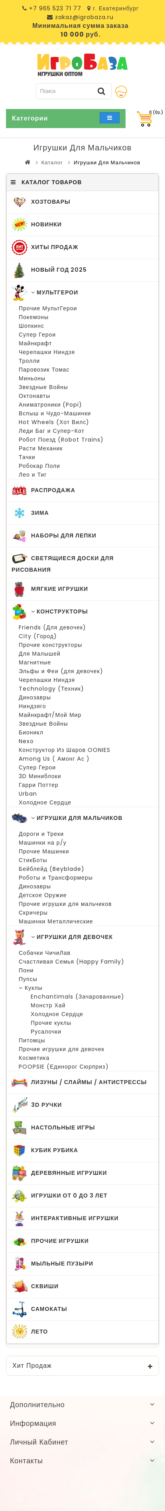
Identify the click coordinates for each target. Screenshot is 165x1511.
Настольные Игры (53, 1128)
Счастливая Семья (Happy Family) (71, 962)
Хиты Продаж (45, 247)
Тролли (29, 361)
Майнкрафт (35, 343)
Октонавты (34, 396)
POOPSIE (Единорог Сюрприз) (64, 1067)
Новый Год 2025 (49, 270)
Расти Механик (41, 448)
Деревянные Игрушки (59, 1173)
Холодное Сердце (45, 802)
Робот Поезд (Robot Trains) (61, 440)
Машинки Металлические (56, 921)
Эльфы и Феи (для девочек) (61, 671)
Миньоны (32, 378)
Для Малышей (40, 654)
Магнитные (35, 662)
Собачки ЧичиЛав (45, 953)
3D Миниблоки (40, 776)
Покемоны (34, 317)
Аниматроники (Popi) (50, 405)
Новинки (37, 225)
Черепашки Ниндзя (47, 352)
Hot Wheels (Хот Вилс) (54, 422)
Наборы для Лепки (54, 536)
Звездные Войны (43, 387)
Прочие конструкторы (50, 645)
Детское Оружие (43, 895)
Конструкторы (50, 612)
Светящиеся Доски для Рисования (63, 562)
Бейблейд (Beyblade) (51, 869)
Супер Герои (37, 335)
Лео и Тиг (33, 475)
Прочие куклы (51, 1023)
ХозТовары (41, 202)
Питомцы (32, 1040)
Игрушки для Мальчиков (107, 162)
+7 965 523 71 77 (55, 8)
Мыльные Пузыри (52, 1264)
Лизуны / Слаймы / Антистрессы (79, 1082)
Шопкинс (31, 326)
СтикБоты (33, 860)
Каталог (52, 162)
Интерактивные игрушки (65, 1219)
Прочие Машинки (44, 851)
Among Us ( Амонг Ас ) (54, 759)
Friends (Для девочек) (52, 627)
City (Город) (38, 636)
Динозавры (35, 697)
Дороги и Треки (41, 834)
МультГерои (45, 293)
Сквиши (35, 1287)
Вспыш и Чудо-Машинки (55, 413)
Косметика (34, 1058)
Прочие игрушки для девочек (61, 1049)
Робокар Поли (39, 466)
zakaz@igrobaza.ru (83, 17)
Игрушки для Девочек (62, 937)
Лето (30, 1332)
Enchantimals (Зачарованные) (77, 997)
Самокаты (39, 1309)
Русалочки (46, 1032)
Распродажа (43, 490)
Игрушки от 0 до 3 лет (60, 1196)
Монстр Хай (48, 1005)
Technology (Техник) (51, 689)
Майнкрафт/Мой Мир (50, 715)
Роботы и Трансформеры (56, 878)
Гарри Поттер (39, 785)
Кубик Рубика (45, 1151)
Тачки (27, 457)
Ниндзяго (32, 706)
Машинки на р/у (43, 843)
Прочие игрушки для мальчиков (65, 904)
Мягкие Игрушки (50, 589)
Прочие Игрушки (50, 1241)
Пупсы (28, 979)
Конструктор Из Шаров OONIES (64, 750)
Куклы (31, 988)
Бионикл (31, 732)
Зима (30, 513)
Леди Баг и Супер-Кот (51, 431)
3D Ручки (37, 1105)
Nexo (26, 741)
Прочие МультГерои (48, 308)
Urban (28, 794)
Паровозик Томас (44, 370)
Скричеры (33, 913)
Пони (26, 970)
